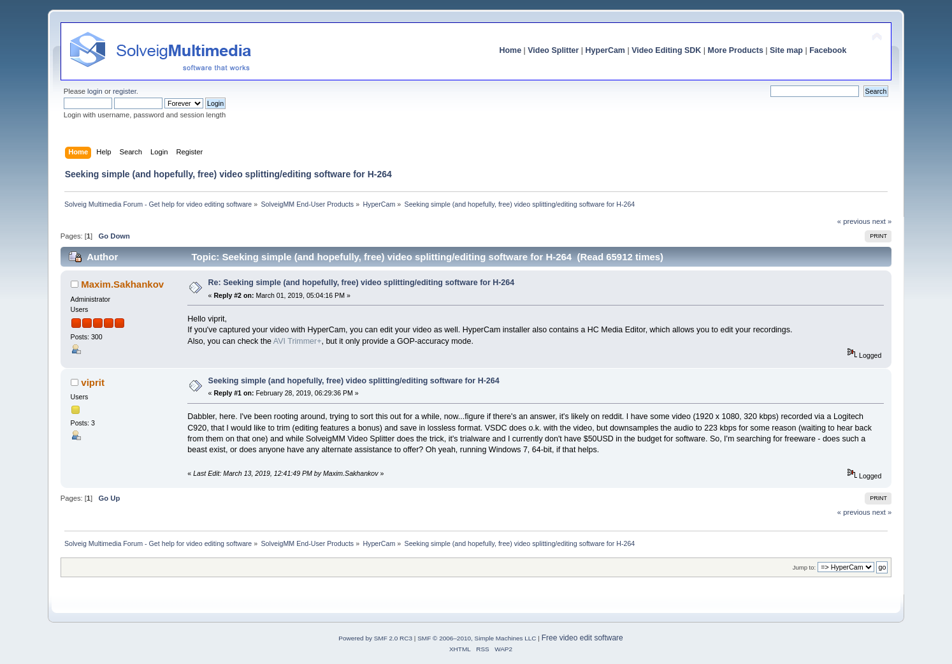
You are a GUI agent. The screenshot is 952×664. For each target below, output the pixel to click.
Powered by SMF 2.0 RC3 (375, 638)
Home (510, 50)
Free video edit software (582, 637)
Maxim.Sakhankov (122, 284)
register (124, 91)
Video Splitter (553, 50)
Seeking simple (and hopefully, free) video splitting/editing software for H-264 (354, 380)
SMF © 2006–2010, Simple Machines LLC (476, 638)
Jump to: (804, 567)
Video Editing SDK (666, 50)
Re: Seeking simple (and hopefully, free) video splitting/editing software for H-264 (361, 282)
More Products (735, 50)
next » (882, 221)
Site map (786, 50)
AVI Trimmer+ (297, 341)
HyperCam (605, 50)
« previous (853, 221)
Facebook (827, 50)
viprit (93, 382)
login (95, 91)
